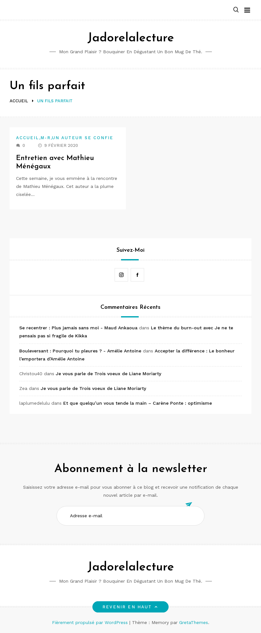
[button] (236, 10)
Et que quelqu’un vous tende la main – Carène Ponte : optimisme (137, 403)
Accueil (27, 137)
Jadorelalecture (130, 38)
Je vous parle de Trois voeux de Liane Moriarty (108, 373)
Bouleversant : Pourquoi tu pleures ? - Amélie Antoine (80, 350)
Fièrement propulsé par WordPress (90, 622)
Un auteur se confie (83, 137)
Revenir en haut (130, 606)
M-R (45, 137)
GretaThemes (193, 622)
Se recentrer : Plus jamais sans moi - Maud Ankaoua (78, 327)
